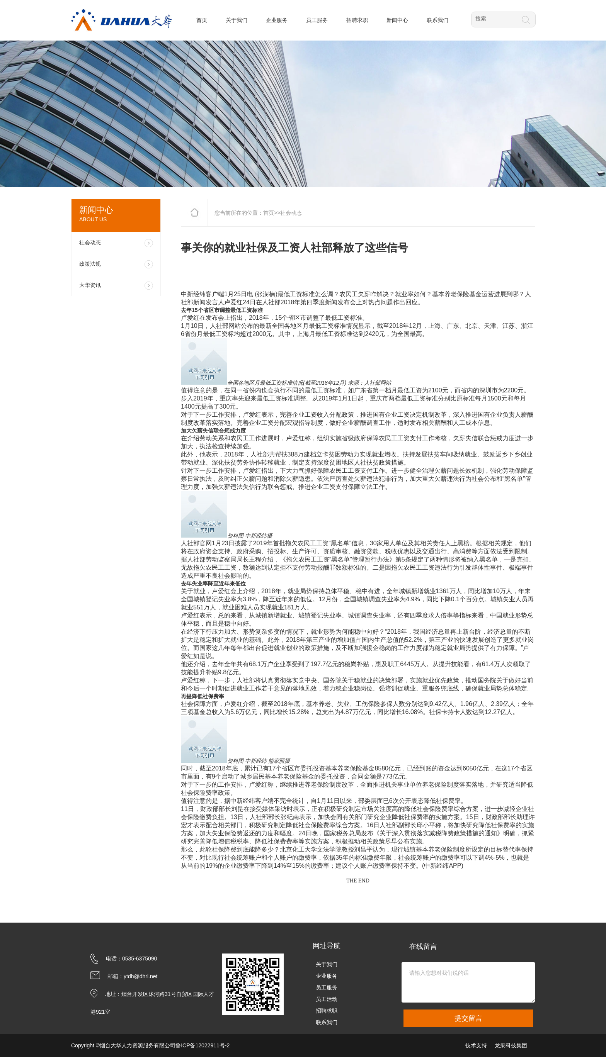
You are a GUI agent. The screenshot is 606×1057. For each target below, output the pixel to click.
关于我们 (326, 964)
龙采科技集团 (511, 1045)
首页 (268, 213)
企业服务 (326, 976)
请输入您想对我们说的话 (468, 982)
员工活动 (326, 999)
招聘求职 (326, 1011)
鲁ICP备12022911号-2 (202, 1045)
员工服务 (326, 987)
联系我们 (326, 1022)
